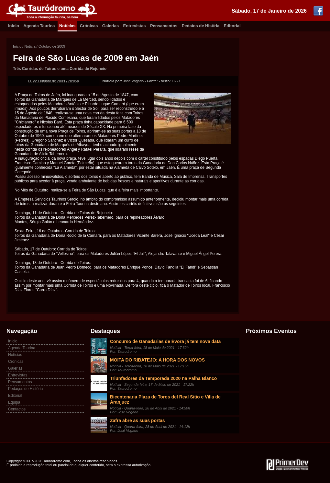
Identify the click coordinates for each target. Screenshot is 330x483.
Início (17, 46)
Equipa (14, 402)
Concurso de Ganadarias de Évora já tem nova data (165, 341)
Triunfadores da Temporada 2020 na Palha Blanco (163, 378)
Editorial (232, 25)
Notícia (29, 46)
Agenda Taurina (39, 25)
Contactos (17, 409)
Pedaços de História (25, 388)
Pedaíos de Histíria (200, 25)
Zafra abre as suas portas (137, 420)
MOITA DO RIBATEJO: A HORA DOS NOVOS (157, 359)
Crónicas (89, 25)
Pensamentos (164, 25)
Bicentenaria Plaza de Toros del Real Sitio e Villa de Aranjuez (165, 399)
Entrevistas (134, 25)
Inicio (13, 25)
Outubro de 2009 (51, 46)
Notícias (67, 25)
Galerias (110, 25)
